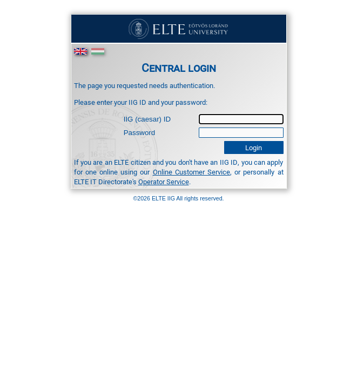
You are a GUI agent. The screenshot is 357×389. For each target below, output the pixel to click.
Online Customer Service (191, 172)
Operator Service (163, 181)
